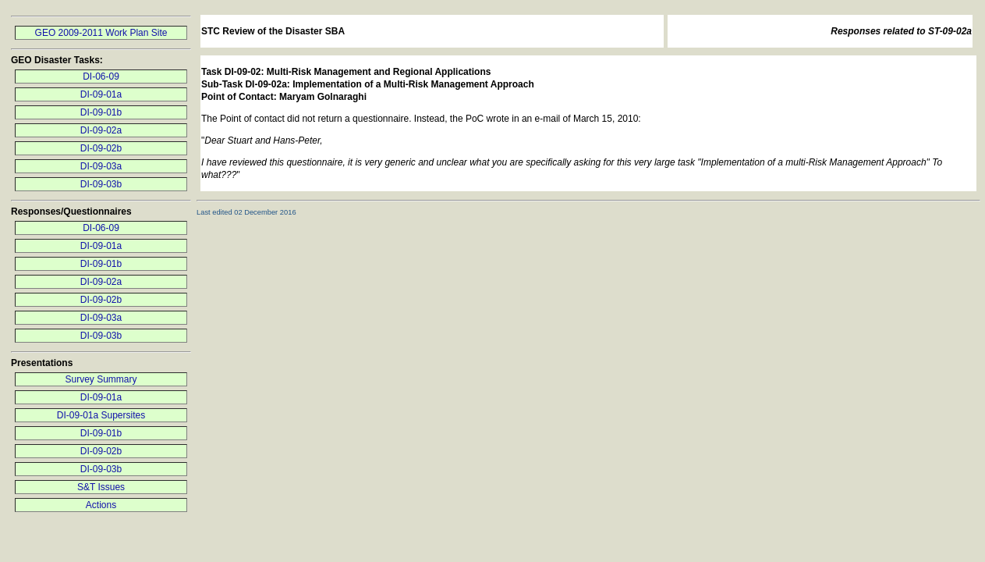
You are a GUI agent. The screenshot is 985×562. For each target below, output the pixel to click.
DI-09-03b (101, 184)
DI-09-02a (101, 130)
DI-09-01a (101, 94)
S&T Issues (101, 487)
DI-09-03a (101, 166)
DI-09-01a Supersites (101, 415)
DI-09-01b (101, 112)
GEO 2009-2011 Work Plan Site (101, 32)
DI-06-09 (101, 76)
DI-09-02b (101, 148)
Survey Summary (100, 379)
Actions (101, 505)
